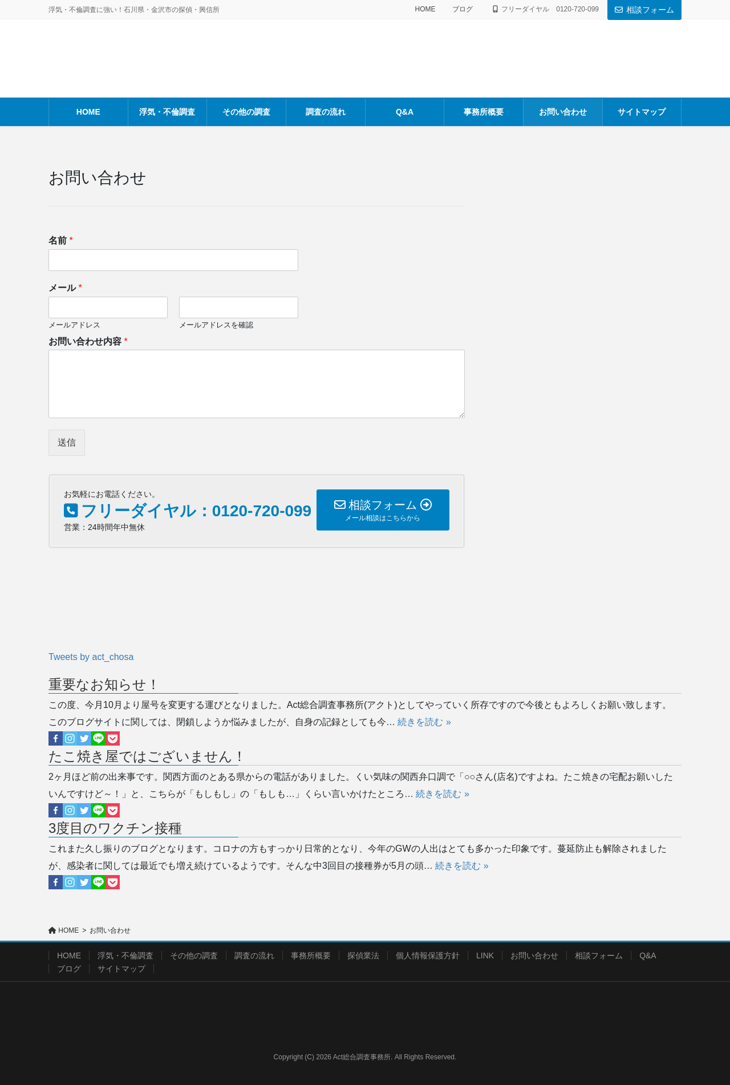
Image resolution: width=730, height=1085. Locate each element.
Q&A (647, 955)
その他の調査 (194, 955)
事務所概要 (311, 955)
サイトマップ (121, 968)
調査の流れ (254, 955)
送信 (67, 442)
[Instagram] (70, 738)
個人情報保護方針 (428, 955)
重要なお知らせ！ (104, 684)
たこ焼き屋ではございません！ (147, 756)
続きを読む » (424, 722)
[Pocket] (113, 738)
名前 (60, 240)
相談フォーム (644, 9)
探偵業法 (363, 955)
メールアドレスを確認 (216, 325)
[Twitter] (84, 738)
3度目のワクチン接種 (115, 828)
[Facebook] (55, 738)
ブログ (462, 9)
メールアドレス (74, 325)
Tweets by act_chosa (90, 657)
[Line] (98, 738)
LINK (485, 955)
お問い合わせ (534, 955)
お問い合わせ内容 (88, 341)
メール (65, 288)
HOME (425, 9)
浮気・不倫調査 (125, 955)
